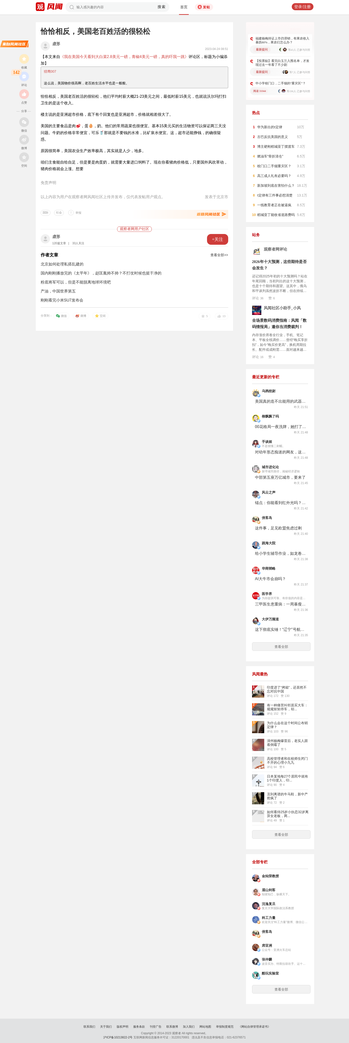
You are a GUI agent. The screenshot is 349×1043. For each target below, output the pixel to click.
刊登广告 (155, 1026)
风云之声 (268, 492)
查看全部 (281, 647)
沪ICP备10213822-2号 (117, 1037)
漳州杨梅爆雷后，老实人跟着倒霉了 (287, 743)
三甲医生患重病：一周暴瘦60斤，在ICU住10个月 (280, 604)
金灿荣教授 (270, 876)
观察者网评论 (275, 249)
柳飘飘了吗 (270, 416)
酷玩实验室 (270, 973)
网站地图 (205, 1026)
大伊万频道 (270, 619)
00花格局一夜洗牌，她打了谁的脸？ (280, 427)
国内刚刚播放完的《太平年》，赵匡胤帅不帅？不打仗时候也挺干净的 (101, 273)
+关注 (217, 239)
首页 (184, 7)
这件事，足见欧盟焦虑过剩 (278, 528)
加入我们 (189, 1026)
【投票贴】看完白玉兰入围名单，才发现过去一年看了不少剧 (282, 63)
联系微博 (172, 1026)
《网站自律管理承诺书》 (254, 1026)
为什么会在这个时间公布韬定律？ (287, 725)
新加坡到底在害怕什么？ (276, 185)
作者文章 (49, 255)
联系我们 (89, 1026)
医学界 (267, 594)
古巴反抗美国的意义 (272, 137)
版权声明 (122, 1026)
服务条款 (139, 1026)
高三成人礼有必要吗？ (274, 176)
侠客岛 (267, 518)
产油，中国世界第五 (58, 291)
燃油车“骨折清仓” (270, 156)
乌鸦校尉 (268, 391)
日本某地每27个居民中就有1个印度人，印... (287, 778)
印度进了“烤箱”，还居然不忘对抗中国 (287, 689)
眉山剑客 (268, 890)
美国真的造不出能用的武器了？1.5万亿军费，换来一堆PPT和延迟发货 (280, 401)
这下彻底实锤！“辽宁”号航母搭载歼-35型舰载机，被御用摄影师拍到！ (280, 629)
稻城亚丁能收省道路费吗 (276, 215)
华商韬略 (268, 568)
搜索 (162, 7)
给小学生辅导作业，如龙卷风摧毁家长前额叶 (280, 553)
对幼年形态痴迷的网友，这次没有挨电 (280, 452)
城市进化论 (270, 467)
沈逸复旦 (268, 904)
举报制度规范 (225, 1026)
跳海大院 (268, 543)
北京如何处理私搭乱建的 (62, 264)
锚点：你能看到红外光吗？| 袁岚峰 (280, 503)
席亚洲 (267, 945)
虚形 (56, 44)
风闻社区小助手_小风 (282, 308)
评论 (258, 298)
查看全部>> (219, 255)
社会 (59, 212)
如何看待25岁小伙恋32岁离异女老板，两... (288, 814)
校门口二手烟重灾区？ (274, 166)
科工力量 (268, 918)
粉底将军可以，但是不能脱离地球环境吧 (76, 282)
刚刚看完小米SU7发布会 (62, 300)
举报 (78, 212)
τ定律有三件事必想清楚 (275, 195)
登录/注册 (302, 7)
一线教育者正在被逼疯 (274, 205)
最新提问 (262, 49)
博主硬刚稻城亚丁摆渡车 (276, 146)
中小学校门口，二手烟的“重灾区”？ (280, 83)
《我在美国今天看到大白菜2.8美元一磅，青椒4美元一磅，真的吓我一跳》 (124, 57)
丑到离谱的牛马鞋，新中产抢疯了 (287, 796)
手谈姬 (267, 442)
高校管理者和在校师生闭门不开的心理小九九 (287, 760)
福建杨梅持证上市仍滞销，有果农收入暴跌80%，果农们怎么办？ (282, 40)
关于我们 (106, 1026)
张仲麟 (267, 959)
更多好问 (295, 29)
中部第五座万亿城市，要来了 (280, 477)
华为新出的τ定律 (270, 127)
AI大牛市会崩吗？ (270, 579)
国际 (45, 212)
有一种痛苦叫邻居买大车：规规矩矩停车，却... (287, 707)
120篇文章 (59, 243)
